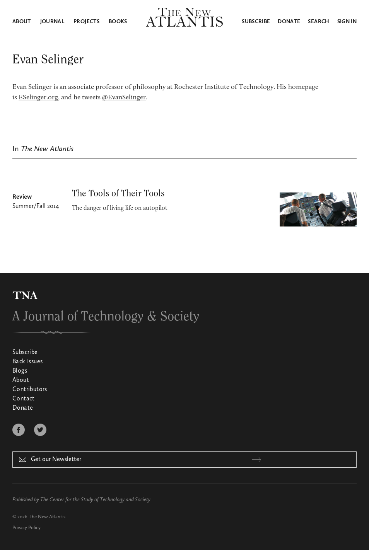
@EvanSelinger (124, 97)
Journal (52, 21)
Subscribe (256, 21)
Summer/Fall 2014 (35, 206)
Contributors (29, 390)
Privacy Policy (26, 527)
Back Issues (27, 362)
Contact (23, 399)
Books (118, 21)
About (21, 21)
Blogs (19, 371)
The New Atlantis (47, 516)
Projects (86, 21)
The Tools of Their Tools (118, 193)
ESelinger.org (38, 97)
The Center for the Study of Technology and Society (95, 499)
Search (318, 21)
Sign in (347, 21)
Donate (289, 21)
